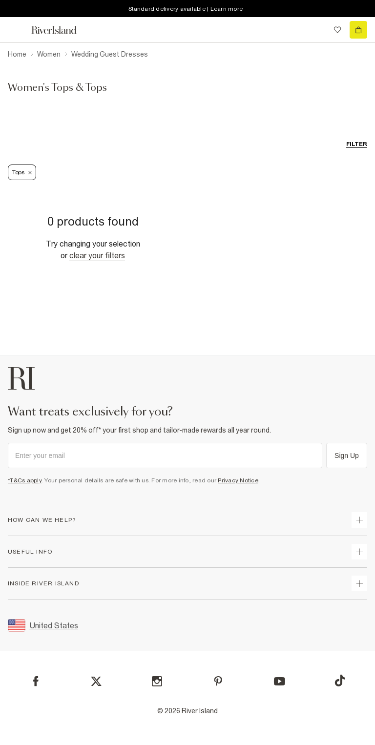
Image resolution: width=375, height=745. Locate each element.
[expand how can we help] (359, 520)
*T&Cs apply (25, 480)
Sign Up (346, 455)
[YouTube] (279, 681)
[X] (96, 681)
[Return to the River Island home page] (60, 30)
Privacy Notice (238, 480)
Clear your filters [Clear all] (97, 255)
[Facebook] (35, 681)
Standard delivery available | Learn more (185, 8)
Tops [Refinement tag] (22, 172)
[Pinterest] (218, 681)
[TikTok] (340, 680)
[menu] (16, 29)
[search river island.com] (317, 30)
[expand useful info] (359, 551)
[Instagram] (157, 681)
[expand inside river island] (359, 583)
